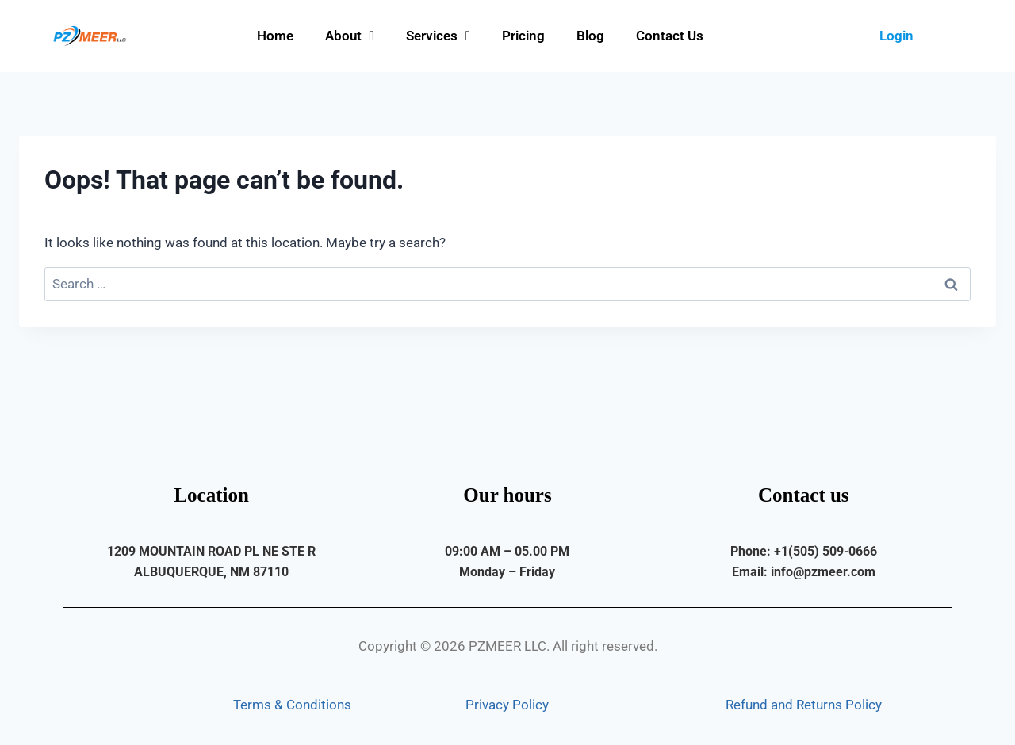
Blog (590, 36)
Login (896, 36)
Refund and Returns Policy (804, 705)
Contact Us (669, 36)
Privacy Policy (507, 705)
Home (275, 36)
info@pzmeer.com (823, 571)
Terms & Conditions (292, 705)
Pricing (523, 36)
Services (438, 36)
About (349, 36)
